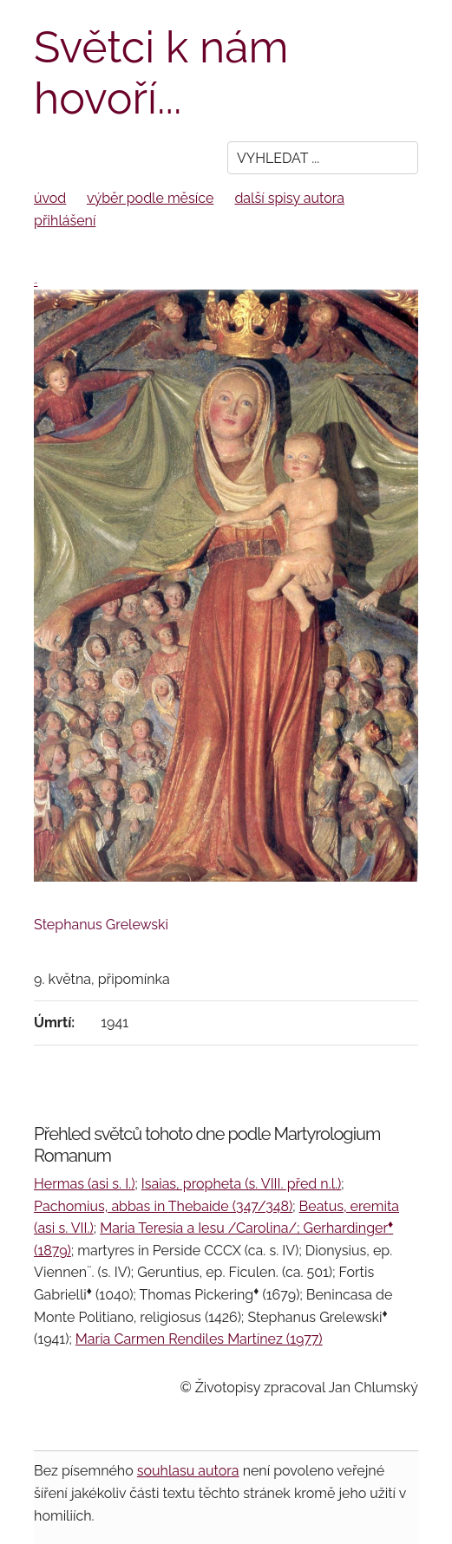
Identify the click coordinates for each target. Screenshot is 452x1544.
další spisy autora (289, 198)
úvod (50, 198)
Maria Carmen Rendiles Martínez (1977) (199, 1339)
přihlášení (64, 220)
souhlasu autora (188, 1471)
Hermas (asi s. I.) (84, 1184)
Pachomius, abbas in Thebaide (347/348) (163, 1206)
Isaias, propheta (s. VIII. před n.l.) (241, 1184)
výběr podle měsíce (150, 198)
